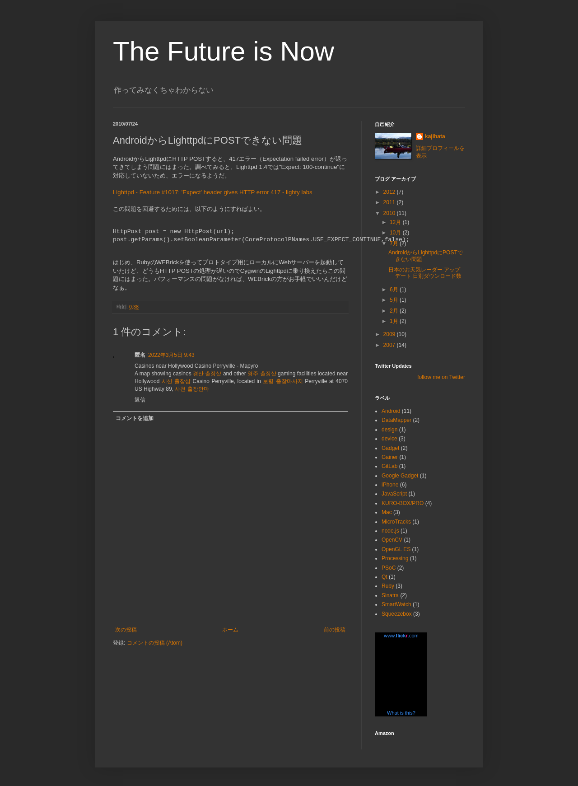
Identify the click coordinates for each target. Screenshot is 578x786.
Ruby (388, 586)
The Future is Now (223, 51)
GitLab (389, 466)
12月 (396, 222)
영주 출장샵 (261, 373)
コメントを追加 (135, 418)
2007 (390, 345)
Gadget (390, 448)
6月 (395, 289)
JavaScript (394, 494)
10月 (396, 232)
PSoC (389, 568)
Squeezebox (397, 614)
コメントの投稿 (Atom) (154, 643)
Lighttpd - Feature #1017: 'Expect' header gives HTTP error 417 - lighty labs (212, 192)
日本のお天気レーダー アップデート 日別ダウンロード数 (424, 273)
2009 (390, 334)
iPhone (390, 485)
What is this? (401, 713)
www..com (401, 635)
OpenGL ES (396, 549)
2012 (390, 192)
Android (391, 411)
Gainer (390, 457)
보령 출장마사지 (283, 381)
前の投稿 (334, 630)
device (389, 438)
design (389, 429)
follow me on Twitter (441, 377)
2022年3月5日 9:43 (171, 355)
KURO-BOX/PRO (403, 503)
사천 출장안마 (192, 389)
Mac (387, 512)
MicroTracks (396, 522)
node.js (390, 531)
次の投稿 (126, 630)
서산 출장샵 (176, 381)
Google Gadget (400, 476)
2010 (390, 213)
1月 (395, 321)
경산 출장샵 (207, 373)
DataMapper (396, 420)
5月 (395, 300)
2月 (395, 311)
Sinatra (390, 595)
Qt (384, 577)
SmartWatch (396, 604)
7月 (395, 243)
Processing (395, 558)
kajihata (435, 136)
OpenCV (392, 540)
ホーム (230, 630)
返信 (140, 400)
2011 (390, 202)
